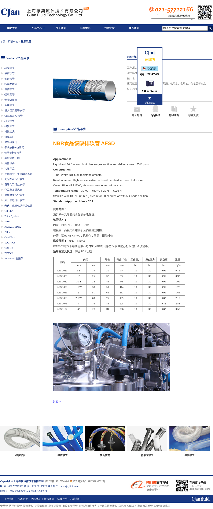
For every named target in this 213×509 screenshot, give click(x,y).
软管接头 (9, 121)
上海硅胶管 (54, 505)
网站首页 (12, 28)
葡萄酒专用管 (70, 505)
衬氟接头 (9, 131)
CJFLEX (9, 210)
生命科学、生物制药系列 (18, 173)
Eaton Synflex (11, 216)
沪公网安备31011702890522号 (87, 481)
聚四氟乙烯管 (145, 505)
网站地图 (36, 498)
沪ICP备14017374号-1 (57, 481)
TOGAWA (9, 242)
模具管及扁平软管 (14, 110)
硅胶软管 (9, 68)
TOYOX (8, 247)
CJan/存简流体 (162, 505)
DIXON (8, 253)
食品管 (4, 505)
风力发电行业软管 (14, 200)
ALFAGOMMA (12, 226)
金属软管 (9, 105)
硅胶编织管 (40, 505)
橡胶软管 (9, 73)
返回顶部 (150, 102)
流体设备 (9, 163)
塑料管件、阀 (12, 158)
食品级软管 (10, 99)
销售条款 (49, 498)
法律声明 (62, 498)
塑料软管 (9, 89)
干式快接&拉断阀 (14, 147)
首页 (2, 41)
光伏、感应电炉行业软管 (18, 205)
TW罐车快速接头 (107, 505)
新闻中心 (85, 28)
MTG (7, 221)
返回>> (57, 401)
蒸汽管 (122, 505)
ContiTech (9, 237)
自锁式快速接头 (88, 505)
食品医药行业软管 (14, 179)
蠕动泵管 (9, 94)
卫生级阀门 (10, 142)
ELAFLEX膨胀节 (13, 258)
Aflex (7, 232)
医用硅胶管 (15, 505)
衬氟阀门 (9, 136)
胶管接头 (28, 505)
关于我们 (61, 28)
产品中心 (37, 28)
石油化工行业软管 (14, 184)
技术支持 (109, 28)
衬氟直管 (9, 126)
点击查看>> (153, 489)
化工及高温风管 (13, 189)
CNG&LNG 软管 (13, 115)
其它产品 (9, 168)
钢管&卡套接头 (13, 152)
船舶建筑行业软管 (14, 195)
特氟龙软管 (10, 84)
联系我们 (134, 28)
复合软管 (9, 78)
